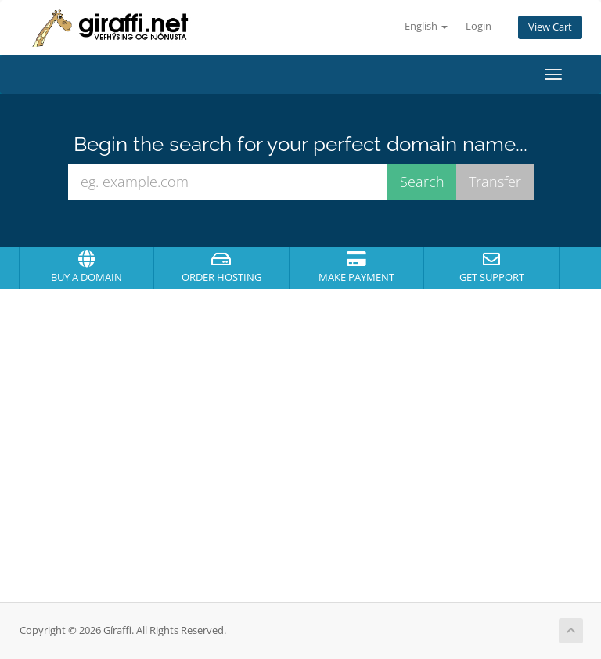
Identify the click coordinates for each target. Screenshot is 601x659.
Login (478, 26)
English (426, 26)
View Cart (550, 27)
